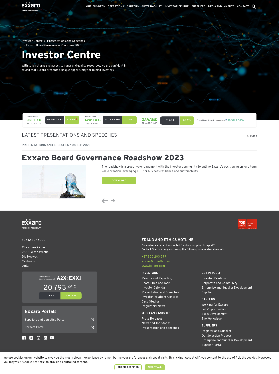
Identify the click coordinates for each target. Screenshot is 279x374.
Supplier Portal (212, 345)
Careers (133, 6)
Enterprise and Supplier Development (227, 288)
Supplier (207, 293)
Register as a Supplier (216, 331)
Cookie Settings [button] (128, 367)
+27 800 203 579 (154, 257)
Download (119, 180)
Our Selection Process (217, 336)
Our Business (95, 6)
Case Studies (150, 302)
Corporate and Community (219, 283)
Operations (116, 6)
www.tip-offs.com (153, 266)
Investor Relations (214, 279)
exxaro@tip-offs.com (156, 262)
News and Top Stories (156, 323)
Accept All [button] (155, 367)
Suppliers (198, 6)
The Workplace (212, 319)
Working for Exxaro (215, 305)
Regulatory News (153, 306)
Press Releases (152, 319)
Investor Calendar (154, 288)
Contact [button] (243, 6)
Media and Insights (221, 6)
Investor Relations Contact (160, 297)
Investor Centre (177, 6)
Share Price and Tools (156, 283)
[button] (253, 6)
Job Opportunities (214, 310)
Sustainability (151, 6)
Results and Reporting (157, 279)
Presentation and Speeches (160, 293)
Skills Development (215, 314)
